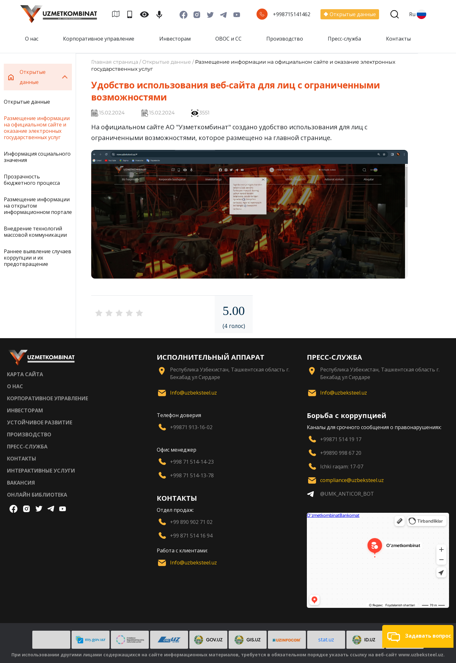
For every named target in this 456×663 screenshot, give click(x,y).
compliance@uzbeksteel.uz (352, 480)
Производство (284, 38)
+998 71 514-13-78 (192, 475)
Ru (417, 14)
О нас (31, 38)
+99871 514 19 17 (340, 439)
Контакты (398, 38)
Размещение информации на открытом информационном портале (38, 206)
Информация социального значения (37, 157)
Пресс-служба (344, 38)
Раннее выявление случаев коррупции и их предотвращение (37, 257)
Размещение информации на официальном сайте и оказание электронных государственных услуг (37, 128)
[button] (417, 636)
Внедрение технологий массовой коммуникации (35, 231)
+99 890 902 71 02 (191, 521)
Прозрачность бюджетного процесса (32, 179)
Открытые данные (350, 14)
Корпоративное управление (98, 38)
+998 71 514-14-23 (192, 461)
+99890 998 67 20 (340, 452)
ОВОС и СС (228, 38)
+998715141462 (291, 14)
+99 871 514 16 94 (191, 535)
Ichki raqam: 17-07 (341, 466)
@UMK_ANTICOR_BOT (347, 493)
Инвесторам (175, 38)
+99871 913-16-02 (191, 427)
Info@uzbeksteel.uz (193, 392)
